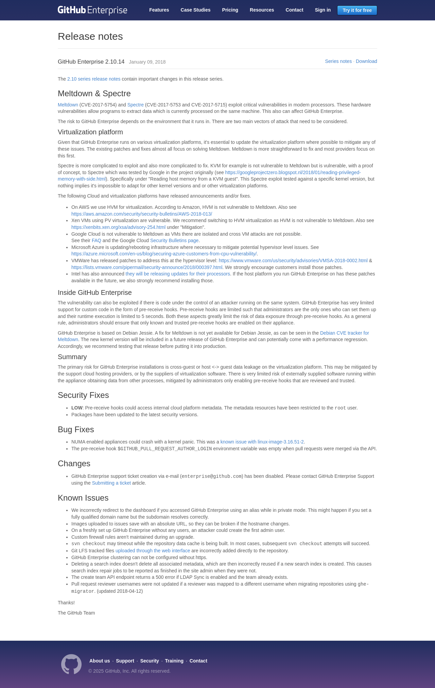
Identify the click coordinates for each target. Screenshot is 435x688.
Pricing (230, 10)
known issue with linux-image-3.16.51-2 (262, 441)
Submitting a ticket (111, 483)
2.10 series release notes (93, 79)
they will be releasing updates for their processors (178, 273)
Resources (262, 10)
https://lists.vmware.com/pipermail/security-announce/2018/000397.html (146, 267)
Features (159, 10)
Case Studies (196, 10)
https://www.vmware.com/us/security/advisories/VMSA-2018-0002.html (293, 260)
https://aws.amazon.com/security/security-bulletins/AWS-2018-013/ (141, 214)
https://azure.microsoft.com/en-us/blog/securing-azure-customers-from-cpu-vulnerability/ (164, 253)
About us (99, 661)
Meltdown (68, 104)
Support (125, 661)
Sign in (323, 10)
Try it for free (357, 10)
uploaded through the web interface (153, 550)
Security (149, 661)
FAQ (96, 240)
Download (366, 61)
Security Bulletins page (174, 240)
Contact (294, 10)
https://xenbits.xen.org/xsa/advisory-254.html (118, 227)
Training (174, 661)
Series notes (338, 61)
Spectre (135, 104)
